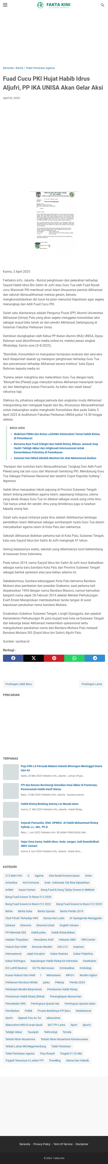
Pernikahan (12, 1010)
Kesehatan (89, 960)
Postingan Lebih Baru (18, 684)
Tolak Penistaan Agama (19, 1053)
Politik (28, 1010)
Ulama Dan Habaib (77, 1060)
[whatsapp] (74, 658)
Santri (9, 1018)
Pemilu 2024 (77, 982)
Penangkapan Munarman (65, 996)
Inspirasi (78, 946)
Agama (39, 875)
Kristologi (85, 968)
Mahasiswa (53, 975)
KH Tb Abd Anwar (43, 968)
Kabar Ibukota (59, 953)
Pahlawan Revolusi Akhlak (21, 982)
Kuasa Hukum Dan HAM (20, 975)
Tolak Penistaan (61, 1046)
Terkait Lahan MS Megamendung (25, 1046)
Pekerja (59, 982)
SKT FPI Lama (56, 1024)
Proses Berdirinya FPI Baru (54, 1010)
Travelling (55, 1060)
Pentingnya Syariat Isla (45, 1003)
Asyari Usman (26, 889)
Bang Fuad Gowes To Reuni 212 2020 (28, 896)
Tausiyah (33, 1032)
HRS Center (88, 939)
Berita (9, 911)
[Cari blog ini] (102, 5)
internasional (13, 953)
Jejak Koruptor (36, 953)
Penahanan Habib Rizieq (62, 989)
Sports (87, 1024)
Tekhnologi (50, 1032)
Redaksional (83, 1010)
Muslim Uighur (88, 975)
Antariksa (11, 882)
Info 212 (62, 946)
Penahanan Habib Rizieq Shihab (25, 996)
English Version (69, 925)
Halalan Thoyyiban (16, 939)
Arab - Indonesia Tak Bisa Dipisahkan (67, 882)
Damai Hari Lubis (53, 918)
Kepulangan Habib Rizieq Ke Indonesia (54, 960)
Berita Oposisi (46, 911)
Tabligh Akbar (13, 1032)
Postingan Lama (92, 684)
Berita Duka (25, 911)
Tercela (67, 1032)
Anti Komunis (31, 882)
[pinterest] (54, 658)
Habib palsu (38, 932)
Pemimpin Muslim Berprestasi (23, 989)
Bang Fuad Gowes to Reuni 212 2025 (79, 904)
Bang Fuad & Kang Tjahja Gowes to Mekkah (68, 889)
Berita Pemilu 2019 (71, 911)
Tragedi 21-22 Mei (71, 1053)
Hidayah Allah (67, 939)
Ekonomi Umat (45, 925)
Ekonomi (25, 925)
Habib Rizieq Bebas (63, 932)
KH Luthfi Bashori (16, 968)
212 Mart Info (13, 875)
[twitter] (33, 658)
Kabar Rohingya (15, 960)
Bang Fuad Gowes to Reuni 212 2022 (28, 904)
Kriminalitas (67, 968)
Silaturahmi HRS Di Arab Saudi (23, 1024)
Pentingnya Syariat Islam (80, 1003)
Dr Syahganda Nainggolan (86, 918)
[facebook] (13, 658)
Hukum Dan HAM (16, 946)
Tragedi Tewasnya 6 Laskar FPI (24, 1060)
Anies (88, 875)
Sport (74, 1024)
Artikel (9, 889)
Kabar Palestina (83, 953)
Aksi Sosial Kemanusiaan (64, 875)
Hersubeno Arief (44, 939)
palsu (46, 982)
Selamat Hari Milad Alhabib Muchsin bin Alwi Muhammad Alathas (55, 458)
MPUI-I (70, 975)
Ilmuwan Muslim (42, 946)
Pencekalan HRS (15, 1003)
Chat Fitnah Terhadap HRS (21, 918)
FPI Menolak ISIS (15, 932)
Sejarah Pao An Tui (29, 1018)
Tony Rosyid (47, 1053)
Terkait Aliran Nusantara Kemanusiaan (64, 1039)
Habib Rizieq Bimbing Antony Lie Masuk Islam (49, 803)
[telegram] (95, 658)
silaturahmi (53, 1018)
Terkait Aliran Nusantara (20, 1039)
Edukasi (10, 925)
